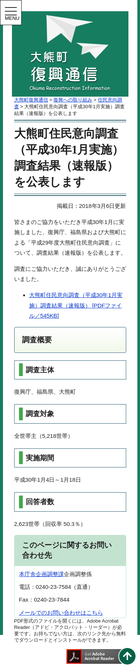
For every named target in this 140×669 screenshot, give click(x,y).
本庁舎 (27, 574)
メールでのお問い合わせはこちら (61, 612)
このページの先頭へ (127, 656)
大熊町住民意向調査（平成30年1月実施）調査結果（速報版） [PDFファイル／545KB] (75, 305)
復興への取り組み (72, 100)
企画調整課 (50, 574)
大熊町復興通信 (31, 100)
